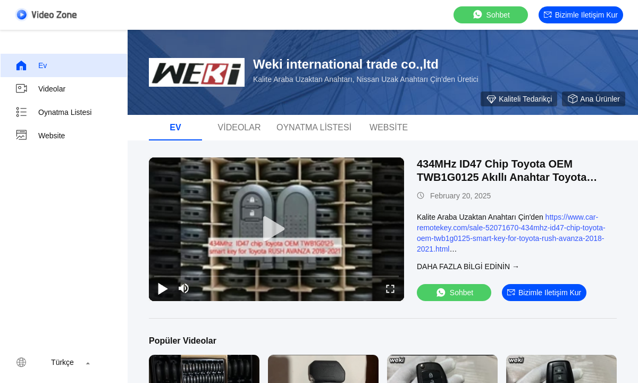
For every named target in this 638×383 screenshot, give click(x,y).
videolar (40, 88)
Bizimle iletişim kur (581, 15)
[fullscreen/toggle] (390, 288)
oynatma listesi (53, 112)
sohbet (491, 14)
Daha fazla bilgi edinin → (468, 266)
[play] (276, 229)
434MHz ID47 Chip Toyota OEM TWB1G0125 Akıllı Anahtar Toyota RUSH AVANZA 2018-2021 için (501, 177)
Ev (31, 65)
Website (40, 135)
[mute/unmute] (184, 288)
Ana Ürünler (593, 99)
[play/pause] (162, 288)
